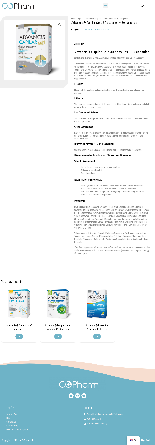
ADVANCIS (85, 29)
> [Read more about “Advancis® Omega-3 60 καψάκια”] (19, 336)
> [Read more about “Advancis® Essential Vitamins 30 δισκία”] (97, 336)
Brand (93, 29)
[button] (105, 5)
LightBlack (145, 440)
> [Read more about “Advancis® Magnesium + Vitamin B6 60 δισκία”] (58, 336)
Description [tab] (79, 43)
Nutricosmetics (103, 29)
